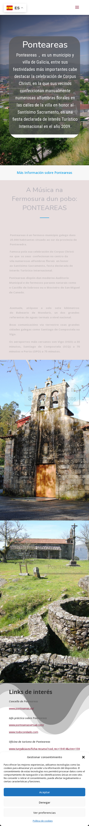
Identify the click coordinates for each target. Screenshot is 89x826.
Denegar (44, 802)
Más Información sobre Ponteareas (44, 172)
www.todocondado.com (23, 732)
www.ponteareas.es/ (21, 708)
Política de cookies (43, 820)
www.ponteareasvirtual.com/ (26, 725)
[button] (83, 757)
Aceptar (44, 792)
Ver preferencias (44, 812)
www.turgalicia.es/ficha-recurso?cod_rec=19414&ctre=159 (44, 749)
